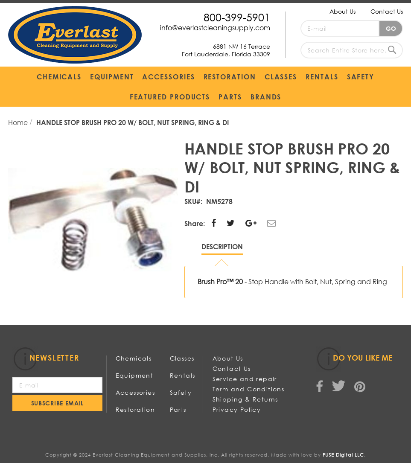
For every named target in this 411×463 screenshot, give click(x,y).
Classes (182, 358)
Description (222, 246)
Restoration (135, 409)
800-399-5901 (237, 16)
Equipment (135, 375)
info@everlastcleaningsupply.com (215, 27)
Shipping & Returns (245, 399)
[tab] (222, 248)
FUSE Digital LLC (343, 454)
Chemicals (134, 358)
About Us (342, 11)
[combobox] (351, 50)
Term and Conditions (249, 389)
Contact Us (386, 11)
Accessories (135, 392)
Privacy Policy (237, 409)
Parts (178, 409)
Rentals (182, 375)
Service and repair (245, 379)
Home (18, 122)
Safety (181, 392)
